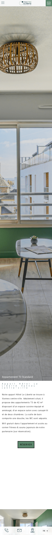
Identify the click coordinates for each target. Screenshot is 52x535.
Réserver (26, 444)
